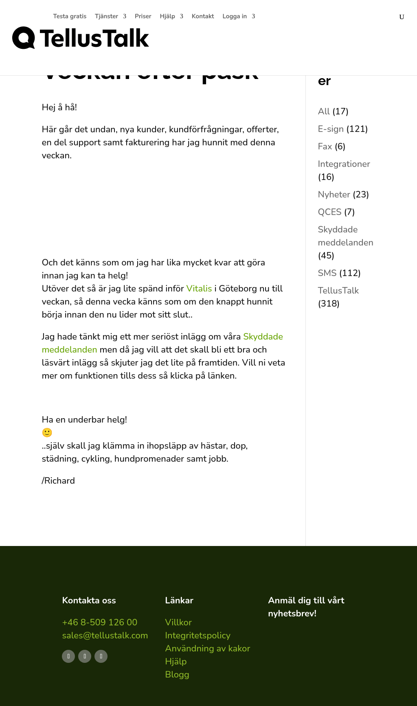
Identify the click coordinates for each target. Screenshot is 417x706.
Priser (143, 16)
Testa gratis (70, 16)
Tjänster (106, 16)
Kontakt (203, 16)
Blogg (177, 675)
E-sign (331, 129)
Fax (325, 146)
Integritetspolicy (197, 635)
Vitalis (200, 289)
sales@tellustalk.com (105, 635)
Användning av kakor (207, 648)
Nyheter (334, 195)
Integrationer (344, 164)
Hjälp (167, 16)
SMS (327, 273)
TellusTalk (338, 291)
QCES (330, 212)
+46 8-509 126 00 (99, 622)
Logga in (234, 16)
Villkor (178, 622)
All (324, 111)
